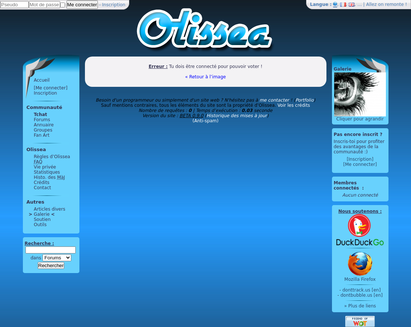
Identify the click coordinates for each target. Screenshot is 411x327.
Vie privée (45, 167)
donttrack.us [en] (361, 290)
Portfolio (304, 100)
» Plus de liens (360, 306)
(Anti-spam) (205, 120)
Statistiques (47, 172)
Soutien (42, 219)
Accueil (42, 80)
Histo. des (49, 177)
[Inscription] (360, 159)
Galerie (42, 214)
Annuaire (44, 124)
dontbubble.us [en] (361, 295)
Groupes (43, 130)
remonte (394, 4)
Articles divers (49, 209)
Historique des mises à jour (236, 115)
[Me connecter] (51, 88)
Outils (40, 224)
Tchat (40, 114)
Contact (42, 187)
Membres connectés (347, 185)
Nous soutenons (358, 211)
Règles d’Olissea (52, 156)
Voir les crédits (294, 105)
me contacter (274, 100)
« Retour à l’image (205, 76)
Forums (42, 119)
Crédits (41, 182)
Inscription (114, 4)
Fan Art (41, 135)
